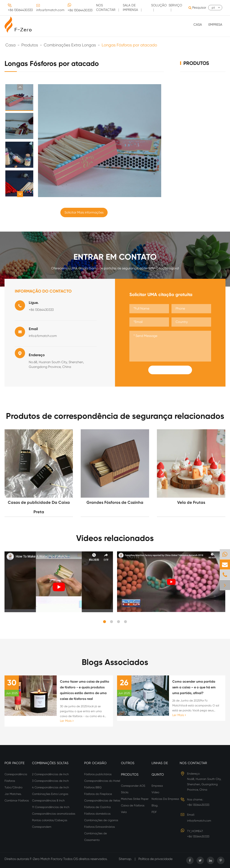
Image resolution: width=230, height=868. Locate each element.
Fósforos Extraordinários (99, 826)
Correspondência (16, 774)
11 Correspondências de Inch (50, 807)
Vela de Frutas (191, 502)
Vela (124, 812)
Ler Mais (67, 721)
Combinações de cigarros (101, 820)
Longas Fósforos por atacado (129, 45)
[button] (20, 87)
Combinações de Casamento (95, 837)
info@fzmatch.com (50, 10)
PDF (154, 812)
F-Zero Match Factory (46, 859)
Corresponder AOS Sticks (133, 789)
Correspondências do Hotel (102, 780)
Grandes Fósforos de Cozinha (114, 502)
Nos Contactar (193, 763)
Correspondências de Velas (102, 800)
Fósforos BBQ (92, 787)
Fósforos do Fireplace (98, 794)
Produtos (29, 45)
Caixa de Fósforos (132, 805)
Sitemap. (125, 859)
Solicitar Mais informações (84, 212)
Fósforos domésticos (97, 813)
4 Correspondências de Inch (50, 787)
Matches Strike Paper (134, 798)
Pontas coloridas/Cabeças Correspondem (49, 823)
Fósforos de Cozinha (97, 807)
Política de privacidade (155, 859)
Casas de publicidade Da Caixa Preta (39, 507)
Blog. (155, 805)
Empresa (215, 24)
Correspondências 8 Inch (48, 800)
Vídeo (155, 792)
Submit (170, 370)
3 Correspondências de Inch (50, 780)
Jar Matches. (13, 794)
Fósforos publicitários (98, 774)
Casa (197, 24)
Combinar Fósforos (17, 800)
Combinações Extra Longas (70, 45)
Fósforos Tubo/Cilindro (13, 784)
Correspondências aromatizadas (53, 813)
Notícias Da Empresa (165, 798)
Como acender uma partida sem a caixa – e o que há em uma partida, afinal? (194, 687)
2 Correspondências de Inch (50, 774)
